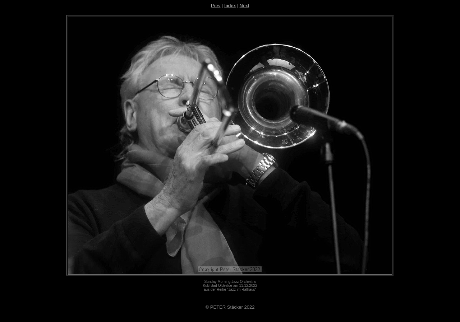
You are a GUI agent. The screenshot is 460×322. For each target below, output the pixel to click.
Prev (216, 5)
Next (244, 5)
